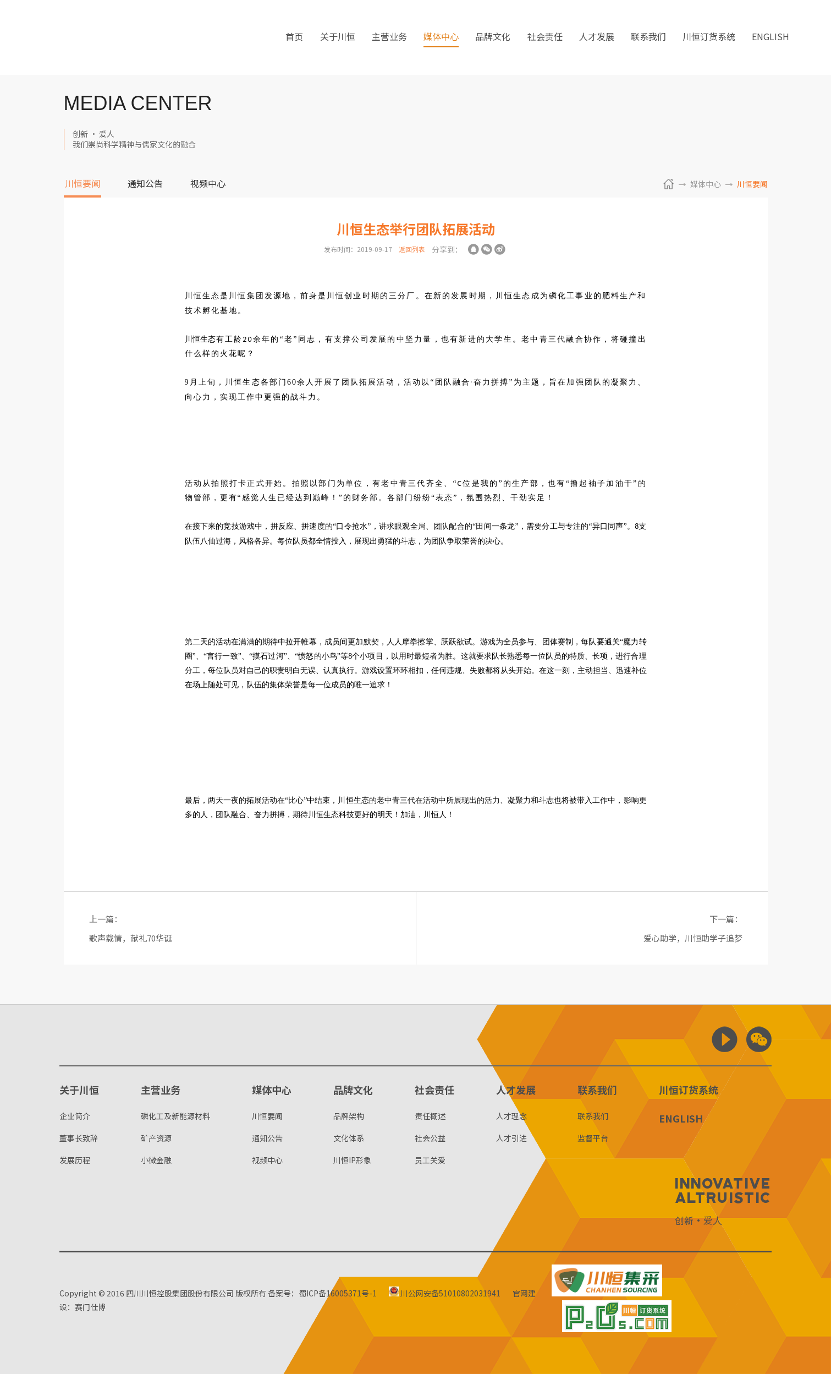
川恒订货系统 (709, 37)
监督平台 (592, 1137)
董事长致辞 (78, 1137)
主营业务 (389, 37)
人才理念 (511, 1115)
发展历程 (74, 1160)
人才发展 (596, 37)
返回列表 (412, 249)
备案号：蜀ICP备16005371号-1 (322, 1293)
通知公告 (145, 184)
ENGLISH (770, 37)
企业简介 (74, 1115)
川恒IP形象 (352, 1160)
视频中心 (207, 184)
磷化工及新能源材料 (175, 1115)
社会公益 (430, 1137)
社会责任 (545, 37)
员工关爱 (430, 1160)
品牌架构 (348, 1115)
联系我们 (648, 37)
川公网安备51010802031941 (445, 1293)
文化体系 (348, 1137)
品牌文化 (492, 37)
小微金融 (156, 1160)
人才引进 (511, 1137)
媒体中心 (441, 37)
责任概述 (430, 1115)
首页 (294, 37)
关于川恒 (337, 37)
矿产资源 (156, 1137)
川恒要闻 (82, 184)
